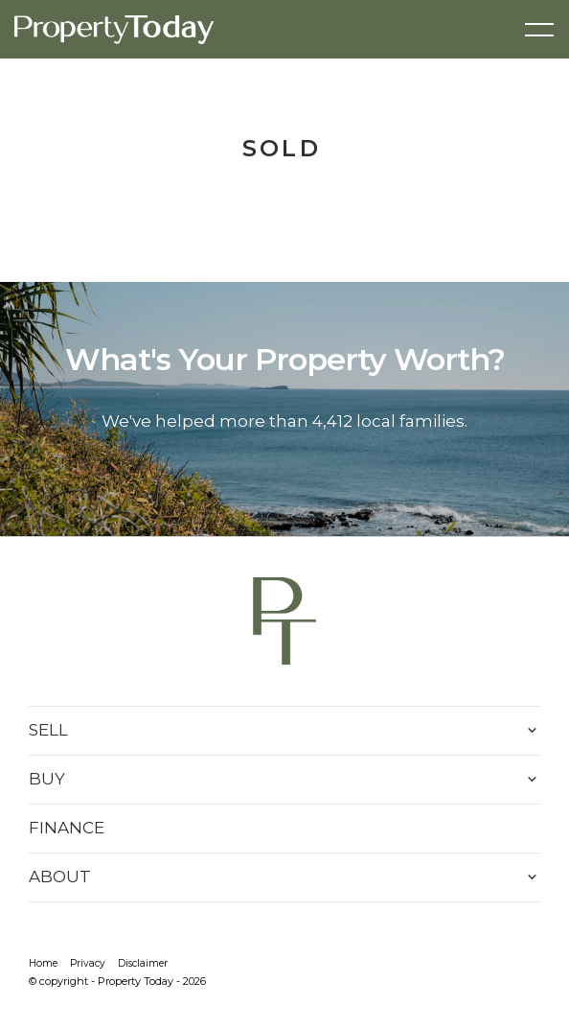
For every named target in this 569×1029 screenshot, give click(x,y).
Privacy (87, 963)
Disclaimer (143, 963)
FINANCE (66, 827)
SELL (48, 729)
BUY (47, 778)
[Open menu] (539, 29)
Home (43, 963)
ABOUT (60, 876)
